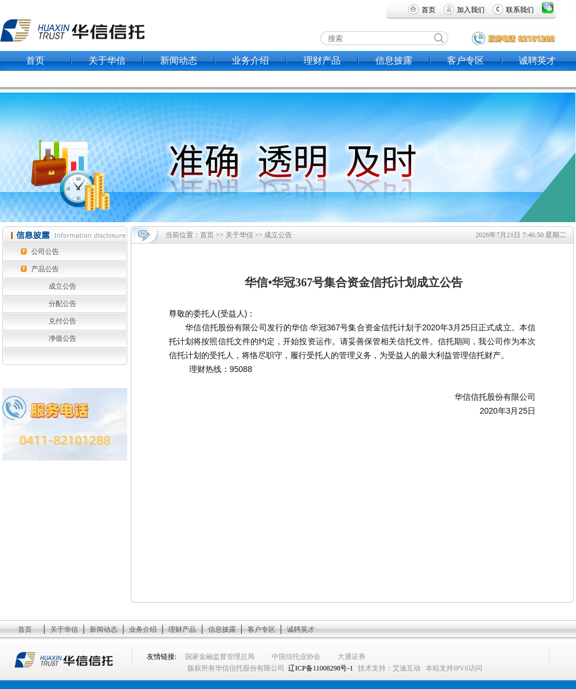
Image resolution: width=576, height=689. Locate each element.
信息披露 (393, 60)
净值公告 (62, 338)
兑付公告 (62, 321)
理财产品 (322, 60)
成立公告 (62, 286)
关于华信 (106, 60)
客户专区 (465, 60)
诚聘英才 (537, 60)
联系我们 (520, 10)
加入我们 (471, 10)
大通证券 (351, 657)
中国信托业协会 (296, 657)
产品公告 (45, 269)
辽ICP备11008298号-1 (320, 668)
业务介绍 (250, 60)
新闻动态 (178, 60)
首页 (428, 10)
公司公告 (45, 252)
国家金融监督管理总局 (219, 657)
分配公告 (62, 304)
